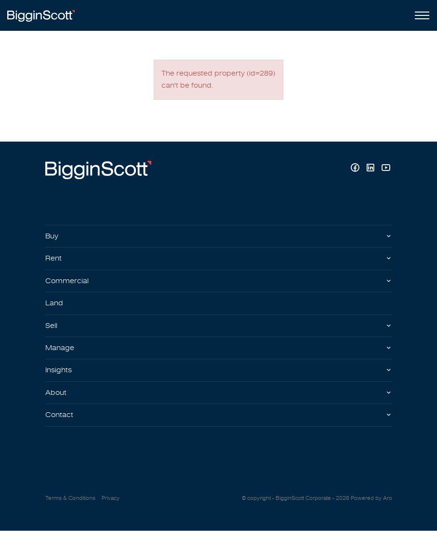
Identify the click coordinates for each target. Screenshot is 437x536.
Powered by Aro (371, 503)
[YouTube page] (385, 170)
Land (54, 305)
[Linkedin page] (371, 170)
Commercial (68, 283)
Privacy (110, 503)
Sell (51, 328)
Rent (54, 260)
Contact (59, 420)
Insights (59, 374)
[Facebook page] (356, 170)
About (56, 397)
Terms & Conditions (70, 503)
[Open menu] (420, 15)
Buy (52, 237)
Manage (60, 351)
